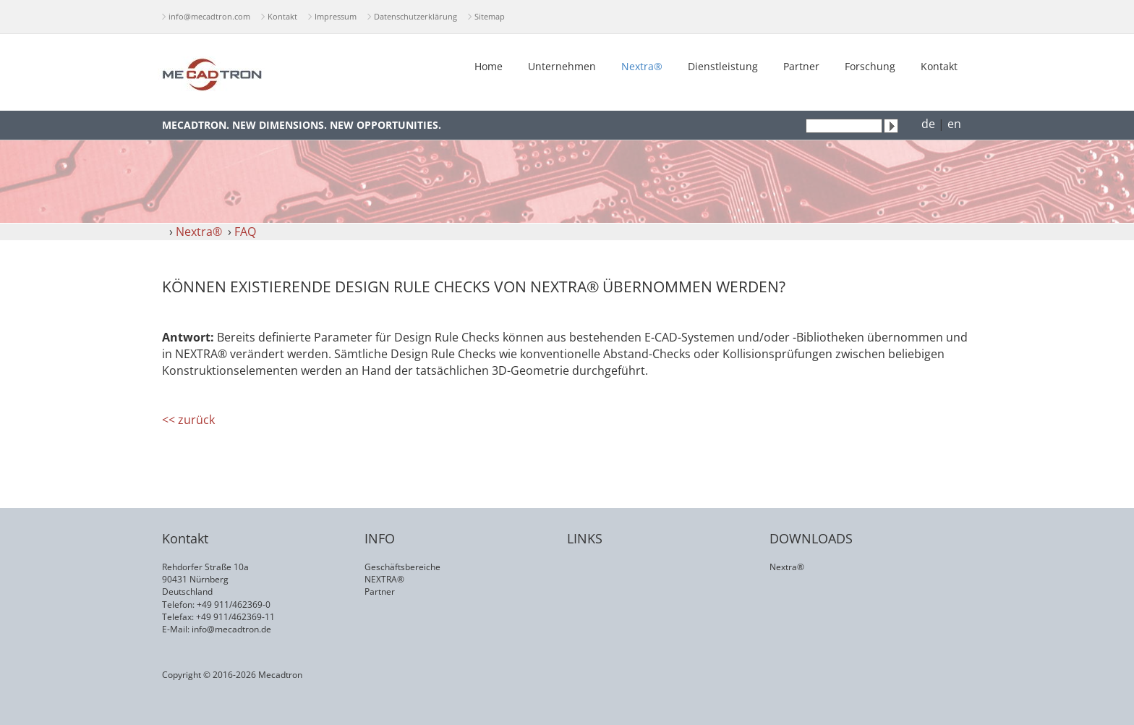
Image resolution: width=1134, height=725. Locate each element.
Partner (801, 66)
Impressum (336, 16)
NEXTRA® (384, 579)
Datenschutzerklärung (415, 16)
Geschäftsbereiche (402, 567)
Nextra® (641, 66)
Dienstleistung (723, 66)
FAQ (245, 231)
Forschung (870, 66)
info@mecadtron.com (209, 16)
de (928, 124)
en (954, 124)
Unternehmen (562, 66)
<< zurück (188, 420)
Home (488, 66)
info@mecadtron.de (231, 629)
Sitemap (489, 16)
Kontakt (282, 16)
